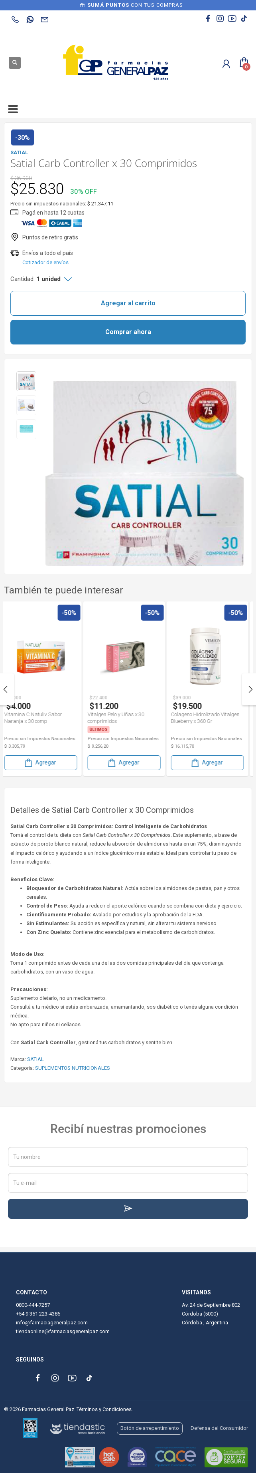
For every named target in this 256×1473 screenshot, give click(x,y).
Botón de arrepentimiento (149, 1428)
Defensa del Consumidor (219, 1428)
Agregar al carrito (128, 303)
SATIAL (35, 1059)
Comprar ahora (128, 332)
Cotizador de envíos (45, 262)
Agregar (44, 763)
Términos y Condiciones (104, 1409)
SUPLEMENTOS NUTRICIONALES (72, 1068)
